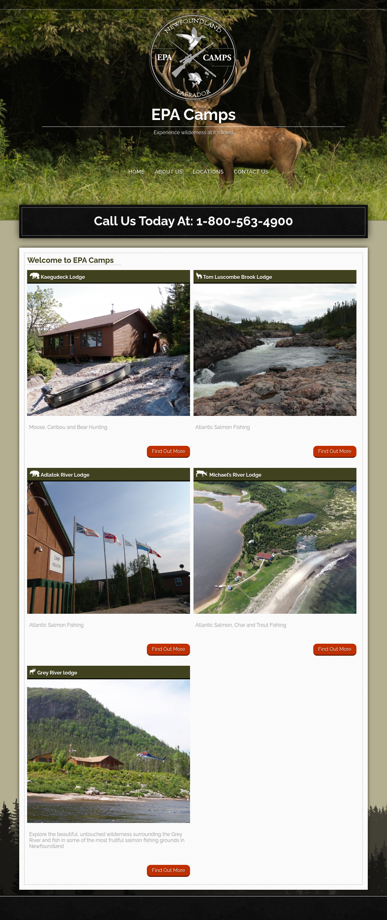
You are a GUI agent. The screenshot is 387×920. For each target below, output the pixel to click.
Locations (208, 172)
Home (136, 172)
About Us (169, 172)
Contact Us (251, 172)
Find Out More (168, 451)
